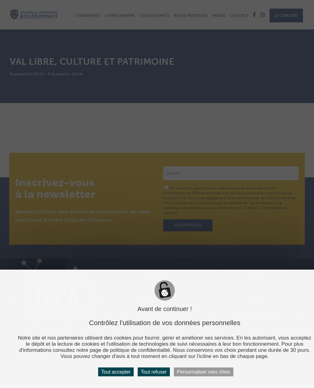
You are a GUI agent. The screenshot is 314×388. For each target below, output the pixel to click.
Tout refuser (154, 372)
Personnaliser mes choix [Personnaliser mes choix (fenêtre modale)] (203, 372)
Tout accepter (116, 372)
